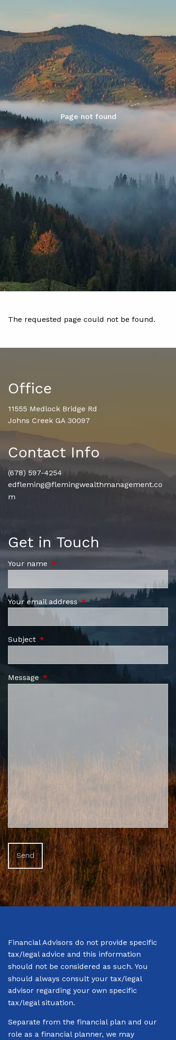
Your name (67, 563)
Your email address (82, 601)
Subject (61, 639)
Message (63, 677)
